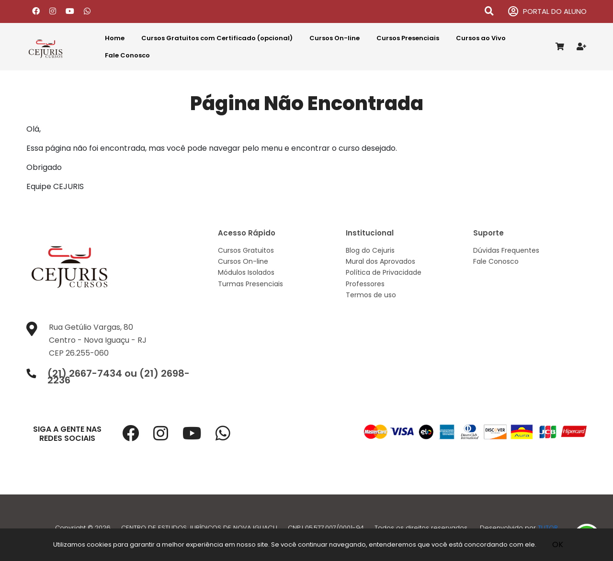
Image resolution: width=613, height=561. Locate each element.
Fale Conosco (127, 55)
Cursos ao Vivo (481, 38)
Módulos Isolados (246, 272)
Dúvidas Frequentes (506, 250)
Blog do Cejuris (370, 250)
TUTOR (548, 527)
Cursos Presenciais (407, 38)
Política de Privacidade (383, 272)
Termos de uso (371, 295)
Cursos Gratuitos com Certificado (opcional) (217, 38)
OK (557, 544)
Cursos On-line (334, 38)
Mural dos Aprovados (380, 261)
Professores (365, 284)
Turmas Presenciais (250, 284)
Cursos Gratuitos (246, 250)
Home (115, 38)
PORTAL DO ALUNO (547, 11)
